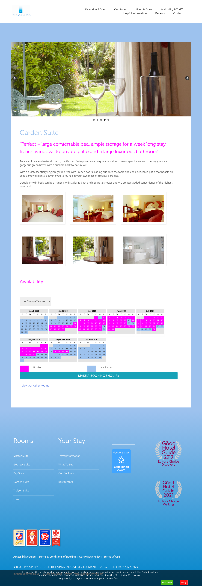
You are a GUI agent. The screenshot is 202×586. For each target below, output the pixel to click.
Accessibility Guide (24, 556)
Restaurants (65, 482)
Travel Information (69, 456)
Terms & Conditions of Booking (57, 556)
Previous (15, 78)
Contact (178, 13)
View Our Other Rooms (35, 385)
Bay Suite (18, 473)
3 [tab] (101, 120)
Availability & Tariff (171, 9)
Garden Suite (21, 482)
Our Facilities (66, 473)
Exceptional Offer (95, 9)
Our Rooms (121, 9)
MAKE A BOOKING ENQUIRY (98, 375)
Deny (183, 582)
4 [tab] (105, 120)
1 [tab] (94, 120)
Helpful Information (135, 13)
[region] (101, 82)
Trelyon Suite (21, 490)
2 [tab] (97, 120)
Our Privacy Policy (89, 556)
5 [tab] (108, 120)
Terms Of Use (112, 556)
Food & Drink (144, 9)
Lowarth (18, 499)
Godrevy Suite (21, 464)
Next (187, 78)
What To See (65, 464)
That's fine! (167, 582)
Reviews (160, 13)
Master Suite (20, 456)
